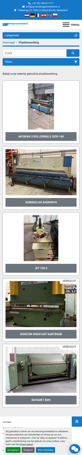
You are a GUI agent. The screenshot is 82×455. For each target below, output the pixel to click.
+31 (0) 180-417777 (43, 3)
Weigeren (28, 450)
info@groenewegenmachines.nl (43, 6)
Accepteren (13, 450)
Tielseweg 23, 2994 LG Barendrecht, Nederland (42, 10)
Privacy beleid (26, 444)
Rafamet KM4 (41, 400)
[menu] (66, 25)
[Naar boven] (77, 421)
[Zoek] (35, 53)
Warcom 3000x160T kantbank (41, 334)
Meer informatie (45, 450)
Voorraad (7, 422)
